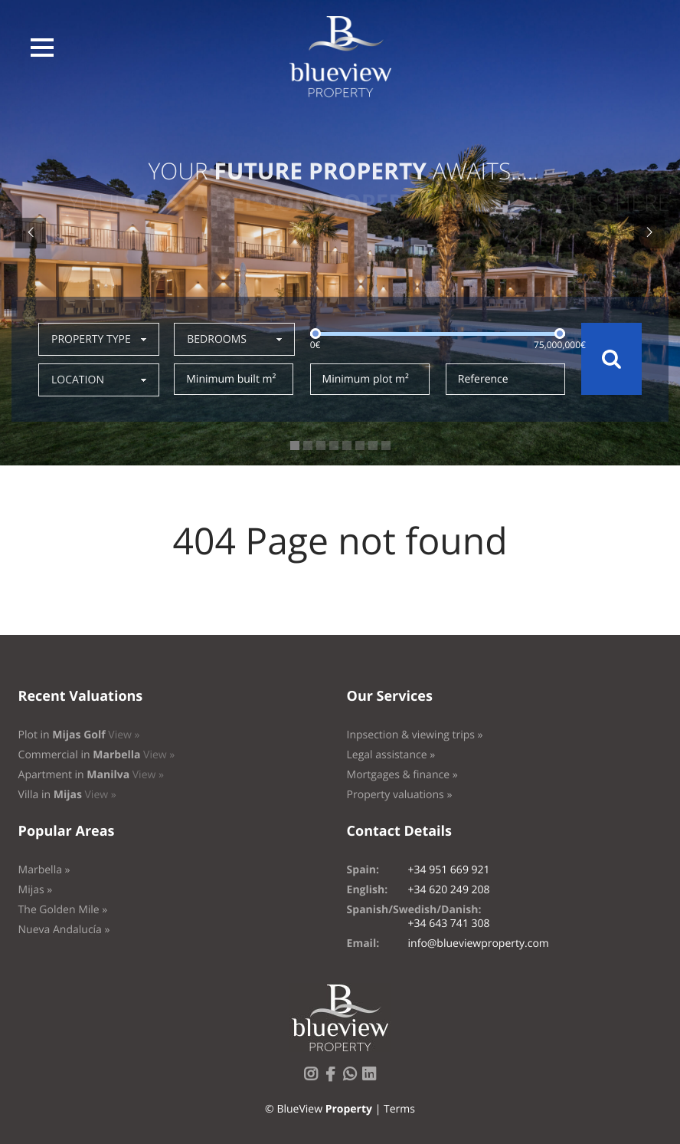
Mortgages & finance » (402, 775)
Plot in (79, 735)
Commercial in (96, 755)
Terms (399, 1109)
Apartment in (91, 775)
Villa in (67, 794)
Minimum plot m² (365, 379)
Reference (483, 379)
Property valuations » (400, 794)
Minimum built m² (231, 379)
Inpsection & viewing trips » (415, 735)
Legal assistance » (391, 755)
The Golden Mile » (63, 909)
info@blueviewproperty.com (478, 943)
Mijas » (35, 890)
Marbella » (44, 870)
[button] (42, 47)
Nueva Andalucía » (64, 929)
